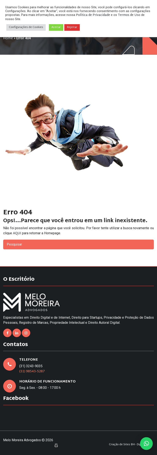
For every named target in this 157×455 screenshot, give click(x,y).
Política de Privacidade (93, 15)
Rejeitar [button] (72, 27)
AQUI (17, 233)
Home (8, 38)
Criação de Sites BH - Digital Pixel (130, 445)
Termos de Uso (129, 15)
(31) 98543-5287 (32, 371)
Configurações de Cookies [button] (26, 27)
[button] (146, 443)
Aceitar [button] (56, 27)
